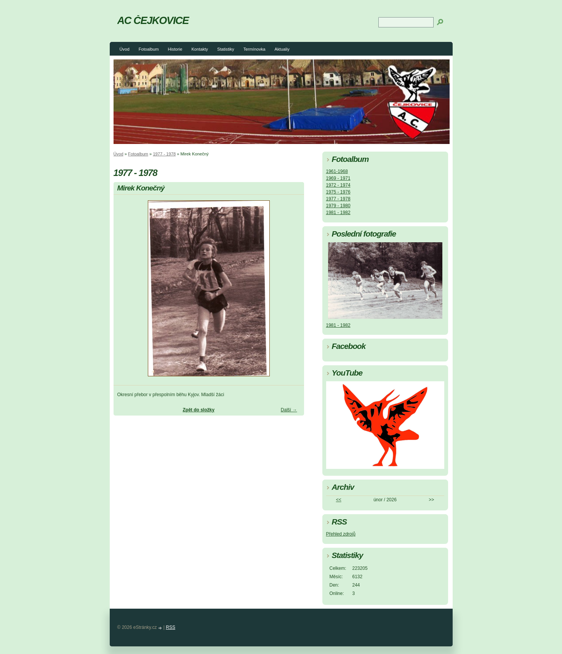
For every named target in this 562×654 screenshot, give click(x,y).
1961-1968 (337, 171)
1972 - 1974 (338, 185)
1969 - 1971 (338, 178)
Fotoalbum (149, 49)
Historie (175, 49)
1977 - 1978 (164, 154)
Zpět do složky (198, 410)
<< (338, 499)
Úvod (125, 49)
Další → (289, 410)
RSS (170, 627)
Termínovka (254, 49)
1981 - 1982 (338, 212)
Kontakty (199, 49)
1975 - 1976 (338, 192)
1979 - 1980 (338, 205)
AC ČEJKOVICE (153, 20)
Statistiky (225, 49)
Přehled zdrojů (340, 534)
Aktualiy (282, 49)
